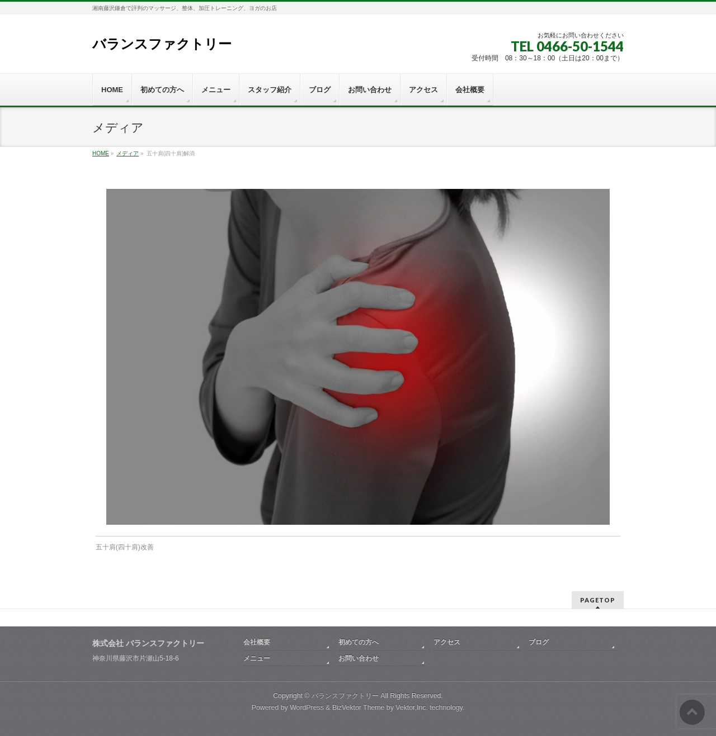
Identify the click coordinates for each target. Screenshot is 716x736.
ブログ (539, 642)
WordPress (307, 707)
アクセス (447, 642)
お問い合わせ (358, 658)
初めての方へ (358, 642)
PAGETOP (597, 600)
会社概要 (256, 642)
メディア (127, 153)
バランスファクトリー (162, 43)
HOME (100, 153)
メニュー (256, 658)
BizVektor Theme (358, 707)
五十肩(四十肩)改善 (125, 547)
